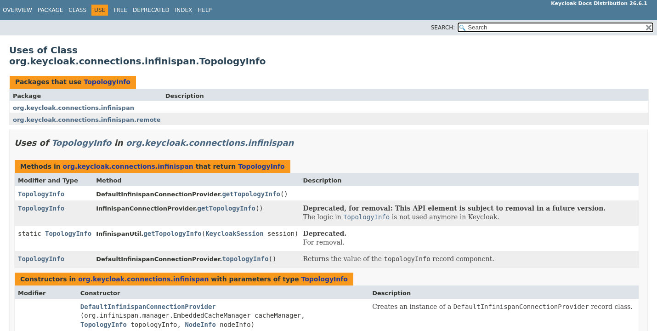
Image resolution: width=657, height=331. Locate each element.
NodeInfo (200, 324)
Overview (17, 10)
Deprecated (151, 10)
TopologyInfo (107, 82)
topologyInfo (245, 259)
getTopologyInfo (251, 194)
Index (184, 10)
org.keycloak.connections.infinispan (73, 107)
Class (77, 10)
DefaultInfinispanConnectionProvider (148, 306)
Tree (120, 10)
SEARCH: (443, 27)
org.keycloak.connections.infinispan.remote (87, 119)
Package (50, 10)
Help (205, 10)
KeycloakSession (234, 233)
